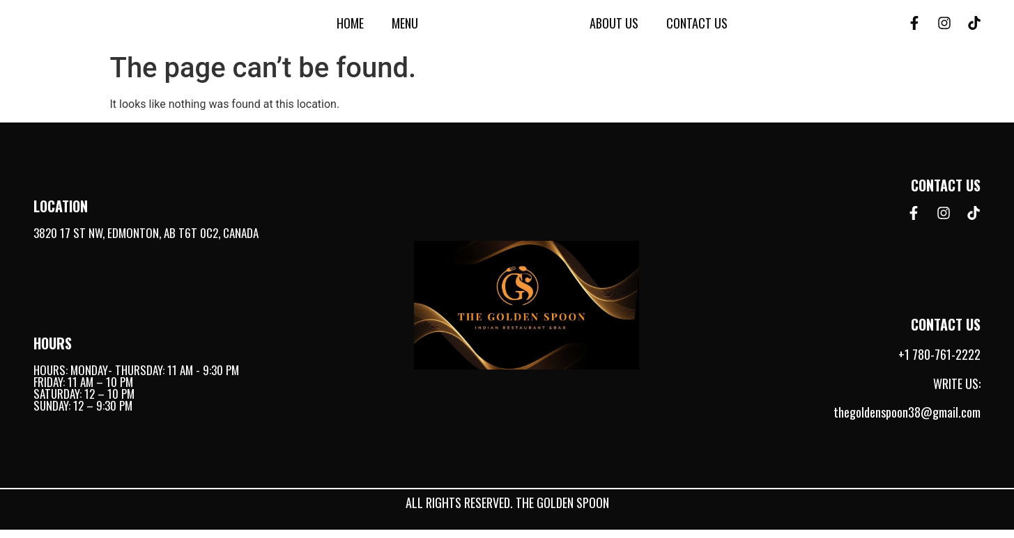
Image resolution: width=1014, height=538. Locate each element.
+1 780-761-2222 (939, 363)
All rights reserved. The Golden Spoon (507, 511)
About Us (614, 27)
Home (350, 27)
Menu (405, 27)
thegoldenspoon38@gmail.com (907, 421)
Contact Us (697, 27)
